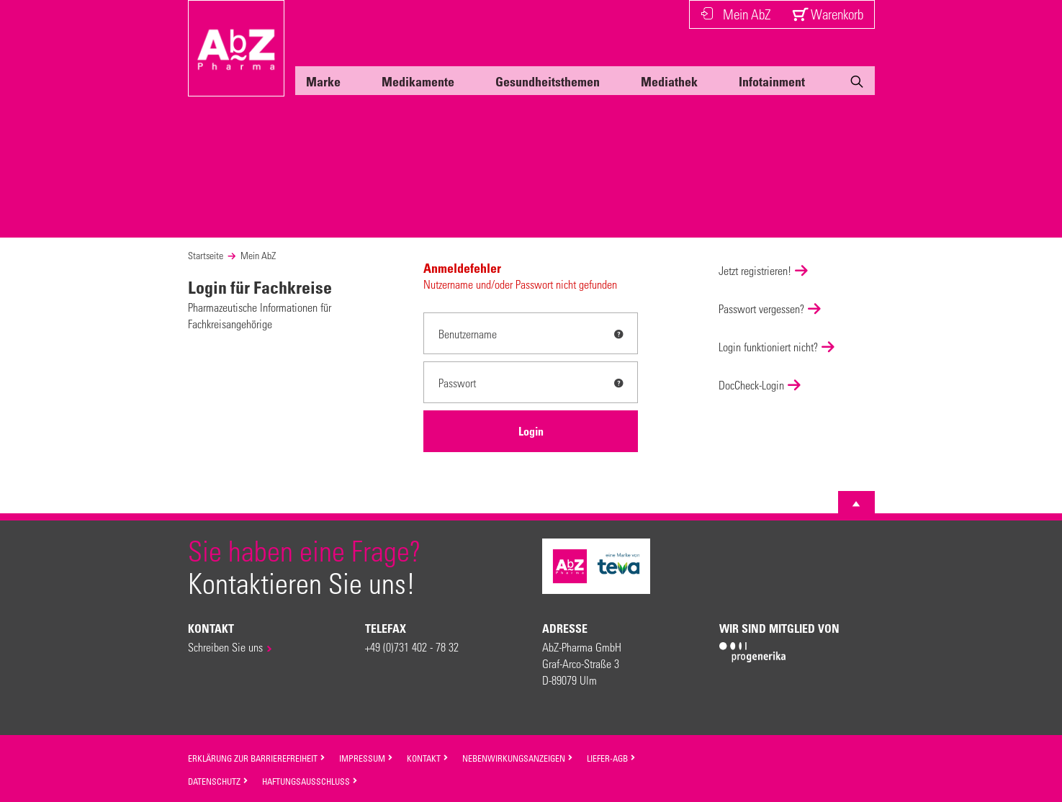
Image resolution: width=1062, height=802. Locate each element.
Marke (323, 81)
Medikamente (418, 81)
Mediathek (669, 81)
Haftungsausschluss (310, 781)
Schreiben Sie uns (225, 647)
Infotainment (772, 81)
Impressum (366, 758)
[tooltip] (618, 334)
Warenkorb (827, 14)
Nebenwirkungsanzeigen (517, 758)
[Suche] (856, 84)
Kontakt (428, 758)
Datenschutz (218, 781)
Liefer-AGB (611, 758)
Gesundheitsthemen (547, 81)
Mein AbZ (735, 14)
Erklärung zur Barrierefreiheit (256, 758)
